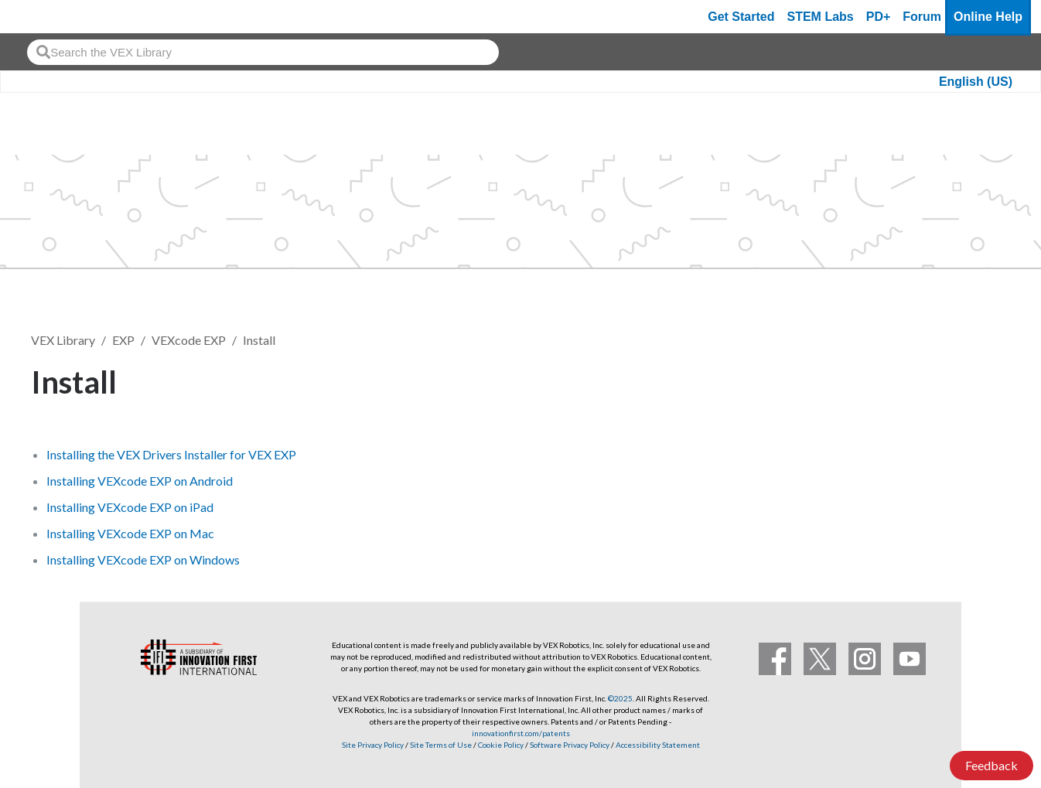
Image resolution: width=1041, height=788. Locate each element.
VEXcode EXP (189, 340)
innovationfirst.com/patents (521, 733)
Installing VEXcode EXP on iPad (129, 507)
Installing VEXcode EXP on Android (139, 480)
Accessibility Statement (658, 744)
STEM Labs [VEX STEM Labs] (820, 16)
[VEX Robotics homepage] (41, 16)
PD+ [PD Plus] (878, 16)
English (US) (975, 81)
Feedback (991, 765)
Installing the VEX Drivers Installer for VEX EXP (171, 454)
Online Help (988, 16)
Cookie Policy (501, 744)
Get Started (741, 16)
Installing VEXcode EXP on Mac (130, 533)
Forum (922, 16)
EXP (123, 340)
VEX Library (63, 340)
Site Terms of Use (440, 744)
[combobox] (263, 52)
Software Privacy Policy (569, 744)
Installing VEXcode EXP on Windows (143, 559)
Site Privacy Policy (373, 744)
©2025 (620, 698)
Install (259, 340)
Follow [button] (971, 379)
